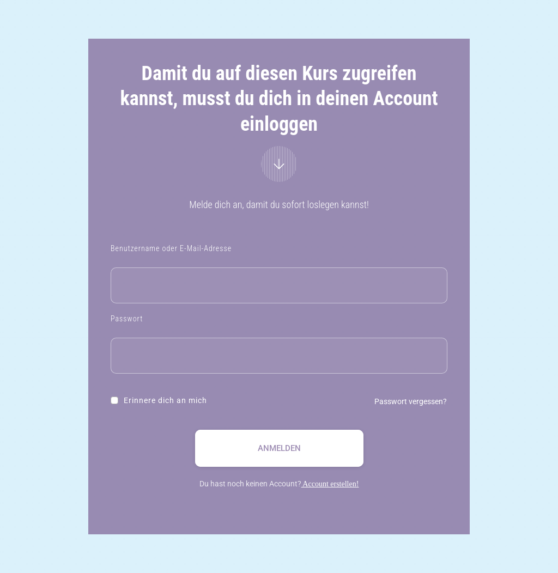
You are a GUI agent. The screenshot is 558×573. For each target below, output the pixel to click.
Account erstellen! (330, 484)
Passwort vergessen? (410, 401)
